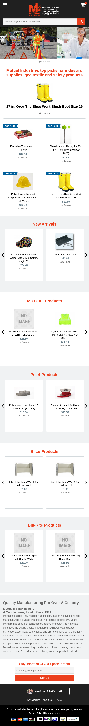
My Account (33, 699)
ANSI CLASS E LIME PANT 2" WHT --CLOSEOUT (24, 333)
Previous (3, 255)
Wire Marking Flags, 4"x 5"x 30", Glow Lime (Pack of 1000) (65, 150)
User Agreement (52, 713)
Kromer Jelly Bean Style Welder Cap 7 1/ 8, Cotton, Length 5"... (24, 258)
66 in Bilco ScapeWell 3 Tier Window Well (24, 484)
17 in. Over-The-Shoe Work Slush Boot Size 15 (65, 196)
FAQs (59, 699)
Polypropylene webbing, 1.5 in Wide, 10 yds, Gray (23, 407)
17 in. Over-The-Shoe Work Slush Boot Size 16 (44, 106)
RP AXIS (78, 709)
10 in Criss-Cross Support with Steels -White (23, 557)
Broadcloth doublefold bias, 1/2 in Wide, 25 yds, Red (65, 407)
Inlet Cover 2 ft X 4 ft (65, 254)
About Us (48, 699)
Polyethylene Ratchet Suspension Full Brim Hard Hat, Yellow (23, 197)
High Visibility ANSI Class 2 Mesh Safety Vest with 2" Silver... (65, 334)
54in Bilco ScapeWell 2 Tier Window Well (65, 484)
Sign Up (44, 678)
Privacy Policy (35, 713)
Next (86, 255)
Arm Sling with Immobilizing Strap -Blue (65, 557)
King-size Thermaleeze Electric (23, 148)
